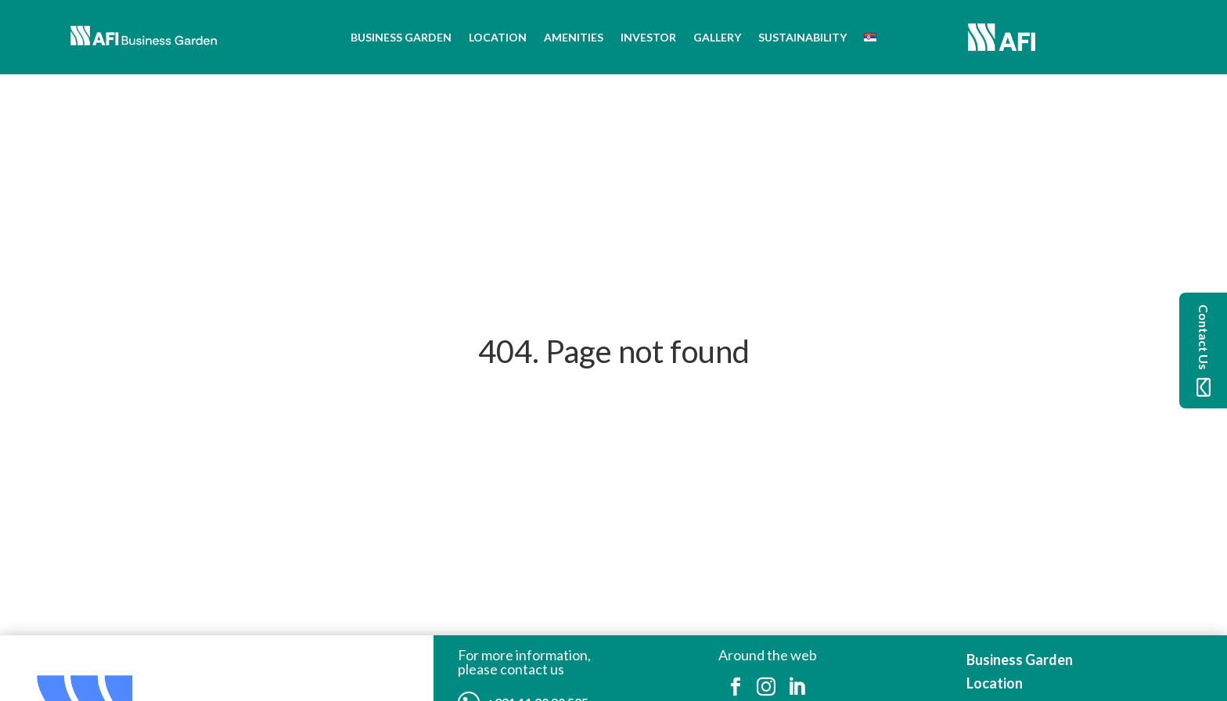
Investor (648, 37)
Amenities (573, 37)
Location (498, 37)
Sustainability (802, 37)
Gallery (717, 37)
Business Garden (401, 37)
